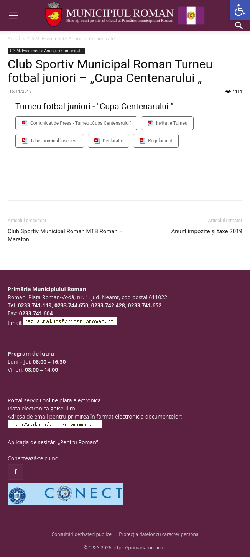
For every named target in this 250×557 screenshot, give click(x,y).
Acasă (14, 38)
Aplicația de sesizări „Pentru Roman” (53, 442)
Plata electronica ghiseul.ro (41, 408)
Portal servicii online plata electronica (54, 400)
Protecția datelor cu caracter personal (159, 534)
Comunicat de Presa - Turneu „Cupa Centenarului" (80, 123)
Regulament (160, 140)
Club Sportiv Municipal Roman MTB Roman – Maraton (65, 235)
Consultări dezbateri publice (81, 534)
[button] (240, 10)
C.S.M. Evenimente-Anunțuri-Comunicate (71, 38)
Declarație (113, 140)
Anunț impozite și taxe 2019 (206, 231)
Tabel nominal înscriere (54, 140)
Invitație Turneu (172, 123)
